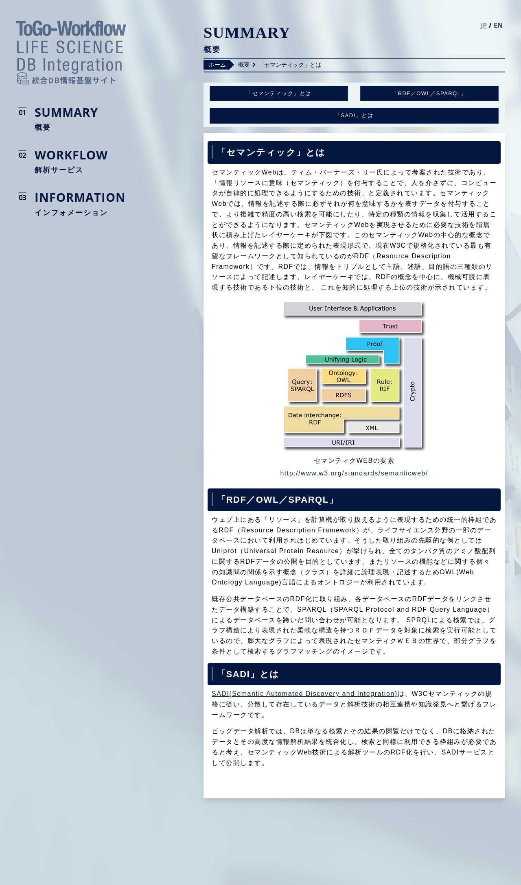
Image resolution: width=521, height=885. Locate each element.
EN (498, 25)
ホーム (217, 64)
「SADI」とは (354, 115)
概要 (244, 64)
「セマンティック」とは (278, 93)
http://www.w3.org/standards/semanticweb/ (354, 473)
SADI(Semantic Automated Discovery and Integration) (305, 693)
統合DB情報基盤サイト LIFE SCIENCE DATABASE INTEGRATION (71, 52)
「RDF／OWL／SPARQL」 (429, 93)
